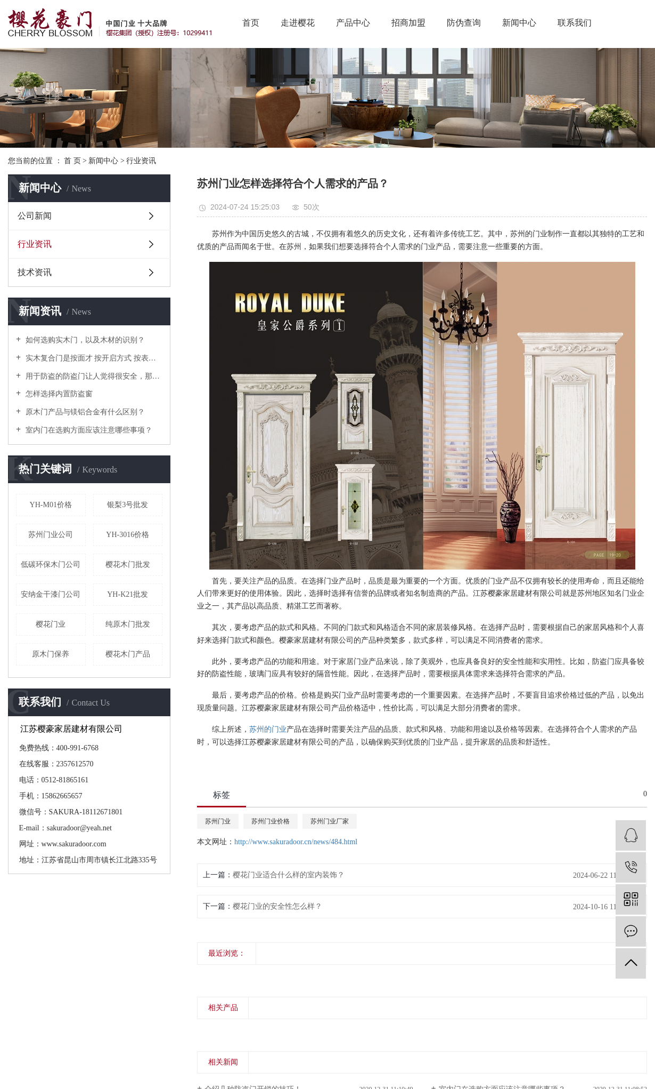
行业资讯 (141, 161)
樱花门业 (51, 624)
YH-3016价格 (127, 535)
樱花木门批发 (127, 564)
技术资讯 (35, 272)
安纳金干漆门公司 (50, 594)
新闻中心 (519, 22)
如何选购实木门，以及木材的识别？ (84, 340)
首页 (250, 22)
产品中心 (353, 22)
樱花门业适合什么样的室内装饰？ (289, 875)
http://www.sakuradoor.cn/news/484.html (295, 842)
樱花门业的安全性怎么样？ (277, 906)
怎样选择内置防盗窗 (58, 394)
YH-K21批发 (127, 594)
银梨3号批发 (127, 505)
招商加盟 (408, 22)
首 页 (72, 161)
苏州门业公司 (50, 535)
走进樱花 (298, 22)
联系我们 (575, 22)
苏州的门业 (267, 729)
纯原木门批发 (127, 624)
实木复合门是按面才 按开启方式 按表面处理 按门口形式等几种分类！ (92, 358)
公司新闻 (35, 215)
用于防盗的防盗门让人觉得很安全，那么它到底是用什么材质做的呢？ (92, 376)
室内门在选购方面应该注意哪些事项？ (87, 430)
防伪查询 (464, 22)
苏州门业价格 (270, 821)
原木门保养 (50, 654)
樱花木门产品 (127, 654)
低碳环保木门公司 (50, 564)
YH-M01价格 (51, 505)
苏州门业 (218, 821)
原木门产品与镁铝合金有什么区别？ (84, 412)
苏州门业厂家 (329, 821)
